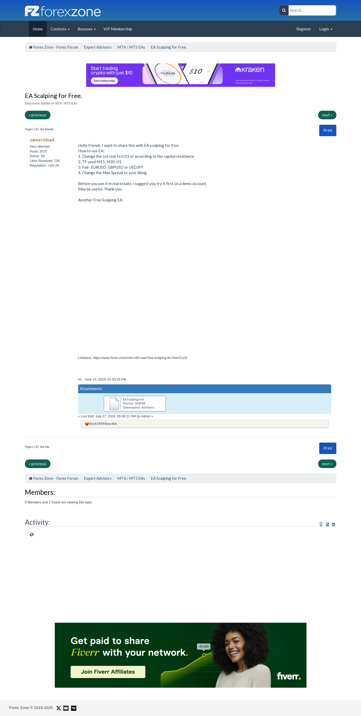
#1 (80, 379)
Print (327, 130)
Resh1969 (97, 424)
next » (327, 115)
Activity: (37, 522)
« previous (37, 115)
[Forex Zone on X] (58, 707)
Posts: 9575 (38, 151)
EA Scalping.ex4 (133, 399)
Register (303, 29)
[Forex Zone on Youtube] (65, 707)
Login (325, 29)
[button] (327, 130)
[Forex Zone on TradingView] (72, 707)
